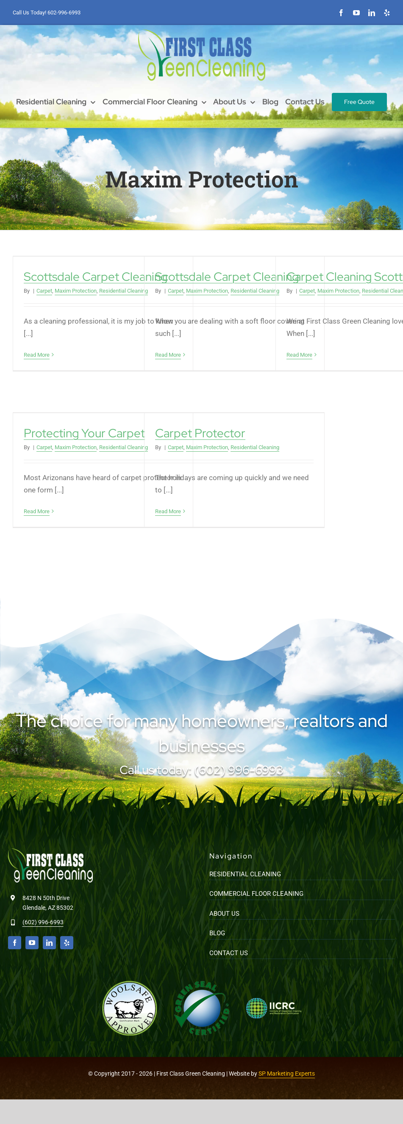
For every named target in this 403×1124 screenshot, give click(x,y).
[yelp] (387, 12)
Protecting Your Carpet (84, 433)
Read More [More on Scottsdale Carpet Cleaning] (37, 355)
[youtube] (356, 12)
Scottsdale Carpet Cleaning (95, 277)
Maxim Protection (76, 291)
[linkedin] (371, 12)
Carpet (44, 291)
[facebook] (341, 12)
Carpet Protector (200, 433)
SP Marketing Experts (286, 1073)
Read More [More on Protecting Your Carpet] (37, 511)
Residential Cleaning (123, 291)
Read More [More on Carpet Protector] (168, 511)
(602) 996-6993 (43, 922)
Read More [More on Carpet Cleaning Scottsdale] (299, 355)
